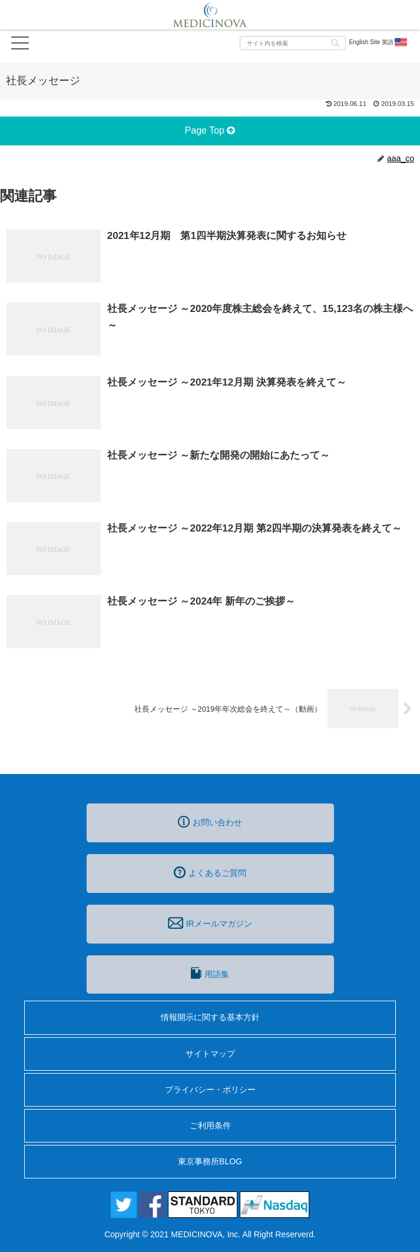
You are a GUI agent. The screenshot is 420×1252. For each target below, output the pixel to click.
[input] (293, 43)
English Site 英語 (378, 42)
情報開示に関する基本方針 (210, 1017)
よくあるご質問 (210, 872)
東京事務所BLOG (210, 1161)
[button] (335, 42)
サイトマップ (210, 1053)
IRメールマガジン (210, 923)
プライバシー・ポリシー (210, 1089)
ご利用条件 (210, 1125)
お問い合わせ (210, 822)
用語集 (210, 973)
